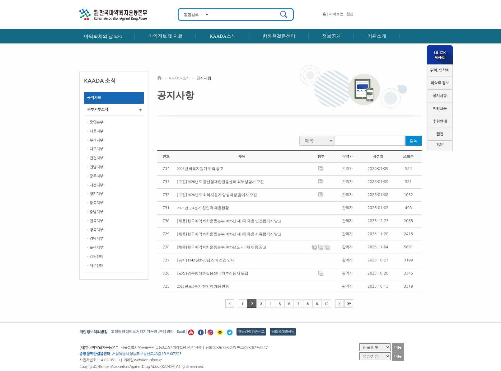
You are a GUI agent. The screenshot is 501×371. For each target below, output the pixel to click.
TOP (439, 144)
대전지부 (96, 185)
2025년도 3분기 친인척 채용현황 (203, 286)
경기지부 (96, 194)
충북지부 (96, 203)
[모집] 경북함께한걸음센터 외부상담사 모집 (212, 273)
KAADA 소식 (179, 78)
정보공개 (331, 36)
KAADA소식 (222, 36)
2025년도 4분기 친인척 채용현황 (203, 208)
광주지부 (96, 176)
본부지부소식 (97, 109)
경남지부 (96, 239)
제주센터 (96, 266)
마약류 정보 (440, 83)
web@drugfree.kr (148, 360)
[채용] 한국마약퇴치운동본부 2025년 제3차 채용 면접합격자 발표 (229, 221)
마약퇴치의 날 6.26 (103, 36)
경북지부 (96, 230)
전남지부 (96, 167)
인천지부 (96, 158)
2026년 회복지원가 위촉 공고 (200, 169)
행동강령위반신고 (251, 332)
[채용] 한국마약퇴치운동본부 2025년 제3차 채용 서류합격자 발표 (229, 234)
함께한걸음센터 (279, 36)
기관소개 (377, 36)
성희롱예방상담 (282, 332)
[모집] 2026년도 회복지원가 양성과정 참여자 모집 (217, 195)
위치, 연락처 (439, 70)
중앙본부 (96, 122)
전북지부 (96, 221)
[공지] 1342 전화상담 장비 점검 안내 (206, 260)
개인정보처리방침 (93, 332)
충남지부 (96, 212)
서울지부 (96, 131)
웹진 (350, 14)
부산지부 (96, 140)
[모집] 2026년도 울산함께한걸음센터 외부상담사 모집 (220, 182)
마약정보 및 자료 (165, 36)
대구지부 (96, 149)
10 (327, 303)
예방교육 (440, 108)
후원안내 (157, 50)
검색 (414, 140)
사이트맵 (336, 14)
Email (181, 331)
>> (349, 303)
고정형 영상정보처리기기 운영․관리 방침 (142, 331)
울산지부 (96, 248)
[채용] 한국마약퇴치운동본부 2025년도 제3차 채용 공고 (221, 247)
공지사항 (440, 96)
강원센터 (96, 257)
